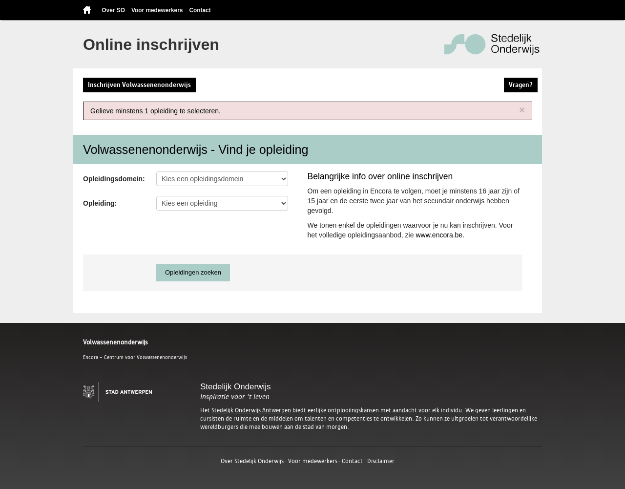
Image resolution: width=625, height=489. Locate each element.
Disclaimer (381, 461)
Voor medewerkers (157, 10)
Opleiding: (100, 203)
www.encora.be (439, 235)
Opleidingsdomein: (114, 179)
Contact (199, 10)
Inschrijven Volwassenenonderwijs (139, 84)
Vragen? (521, 84)
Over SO (113, 10)
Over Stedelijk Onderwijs (252, 461)
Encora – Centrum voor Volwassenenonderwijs (135, 357)
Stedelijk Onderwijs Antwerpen (251, 410)
